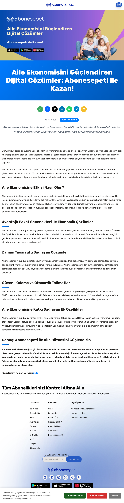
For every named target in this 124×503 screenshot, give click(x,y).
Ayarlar (115, 496)
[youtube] (45, 477)
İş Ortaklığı (34, 435)
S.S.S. (32, 439)
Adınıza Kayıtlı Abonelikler (82, 409)
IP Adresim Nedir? (79, 417)
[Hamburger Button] (3, 4)
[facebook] (72, 477)
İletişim (33, 444)
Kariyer (33, 426)
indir (35, 373)
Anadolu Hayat (55, 426)
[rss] (79, 477)
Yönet (50, 409)
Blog (32, 417)
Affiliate (33, 430)
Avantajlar (34, 422)
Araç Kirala (53, 430)
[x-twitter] (65, 477)
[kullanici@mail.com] (54, 459)
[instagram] (51, 477)
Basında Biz (35, 413)
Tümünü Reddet (97, 496)
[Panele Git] (119, 4)
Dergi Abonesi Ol (55, 435)
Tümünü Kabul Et (75, 496)
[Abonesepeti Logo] (60, 5)
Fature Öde (53, 417)
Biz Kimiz (34, 409)
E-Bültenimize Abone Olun (57, 455)
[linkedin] (58, 477)
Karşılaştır (52, 413)
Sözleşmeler (35, 448)
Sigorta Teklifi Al (55, 422)
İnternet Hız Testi (78, 413)
